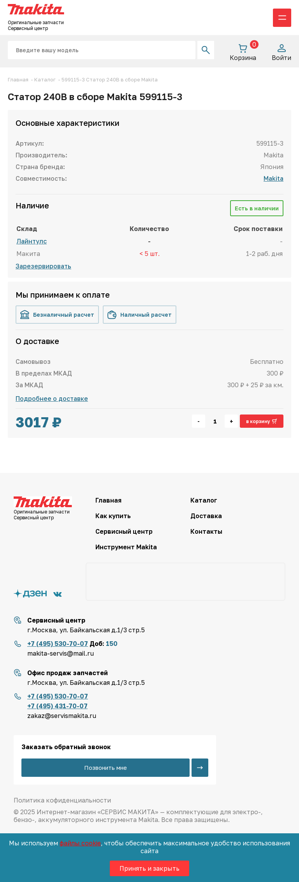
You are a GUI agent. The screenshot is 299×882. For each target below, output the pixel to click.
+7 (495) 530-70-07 (57, 643)
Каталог (203, 500)
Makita (273, 178)
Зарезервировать (43, 266)
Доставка (206, 516)
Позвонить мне (105, 767)
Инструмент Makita (126, 547)
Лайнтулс (31, 241)
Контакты (206, 531)
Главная (108, 500)
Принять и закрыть (149, 868)
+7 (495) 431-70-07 (57, 706)
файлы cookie (80, 843)
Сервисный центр (124, 531)
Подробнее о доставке (52, 398)
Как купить (113, 516)
